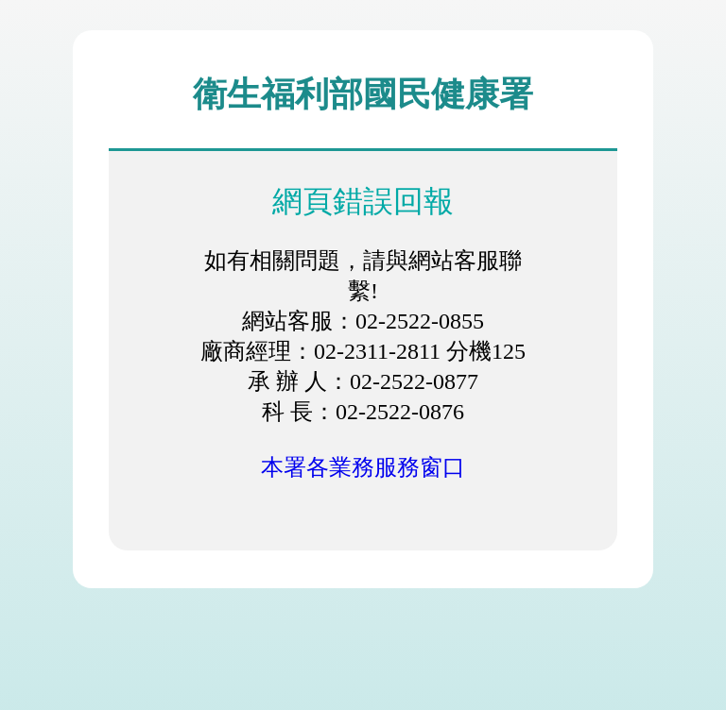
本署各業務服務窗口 (363, 467)
